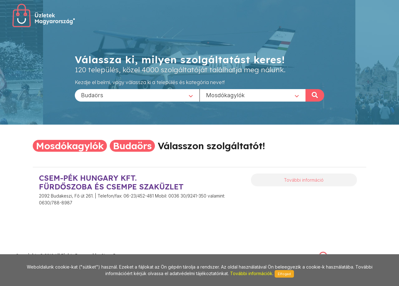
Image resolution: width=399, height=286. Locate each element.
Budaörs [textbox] (92, 95)
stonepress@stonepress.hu (41, 248)
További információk (251, 273)
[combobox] (137, 95)
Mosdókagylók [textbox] (225, 95)
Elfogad (284, 274)
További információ (304, 180)
